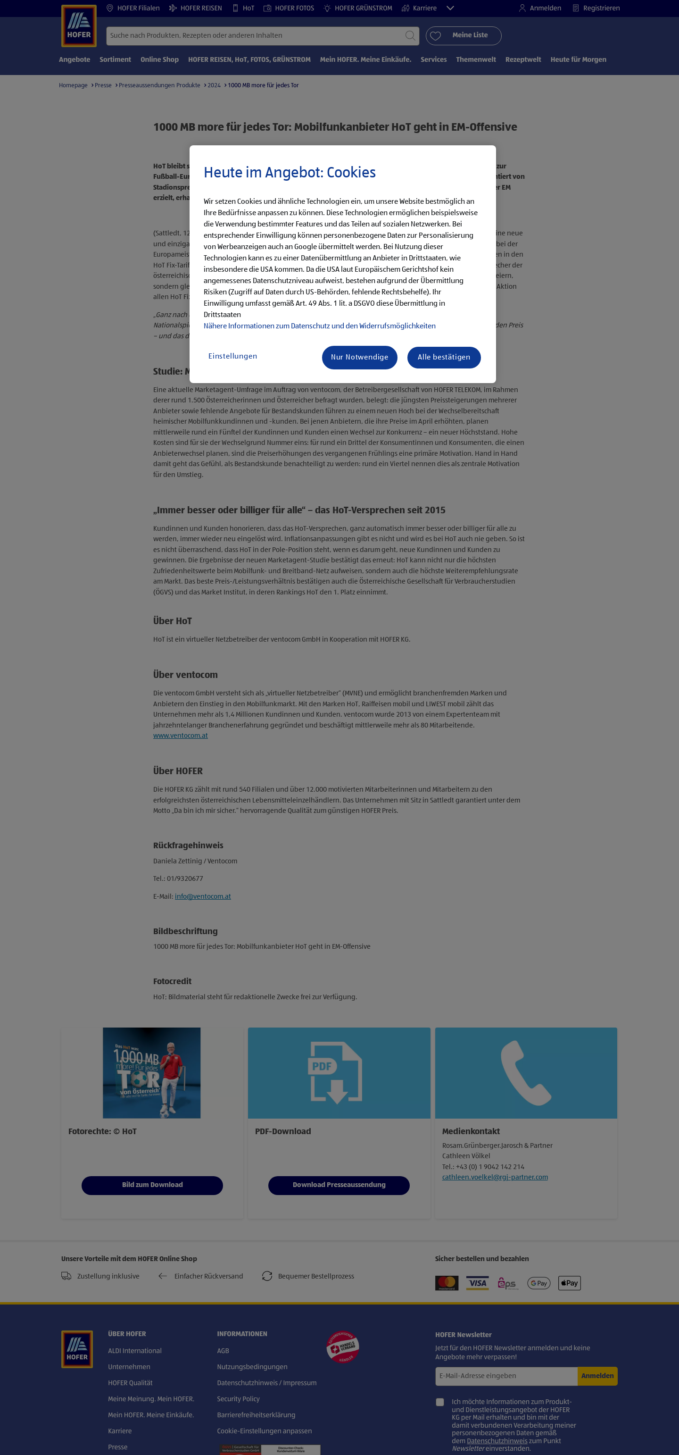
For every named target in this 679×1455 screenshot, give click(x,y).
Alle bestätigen (444, 357)
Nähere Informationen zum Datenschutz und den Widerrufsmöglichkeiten (320, 326)
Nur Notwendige (360, 357)
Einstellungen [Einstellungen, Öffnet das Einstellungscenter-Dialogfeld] (232, 356)
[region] (343, 264)
